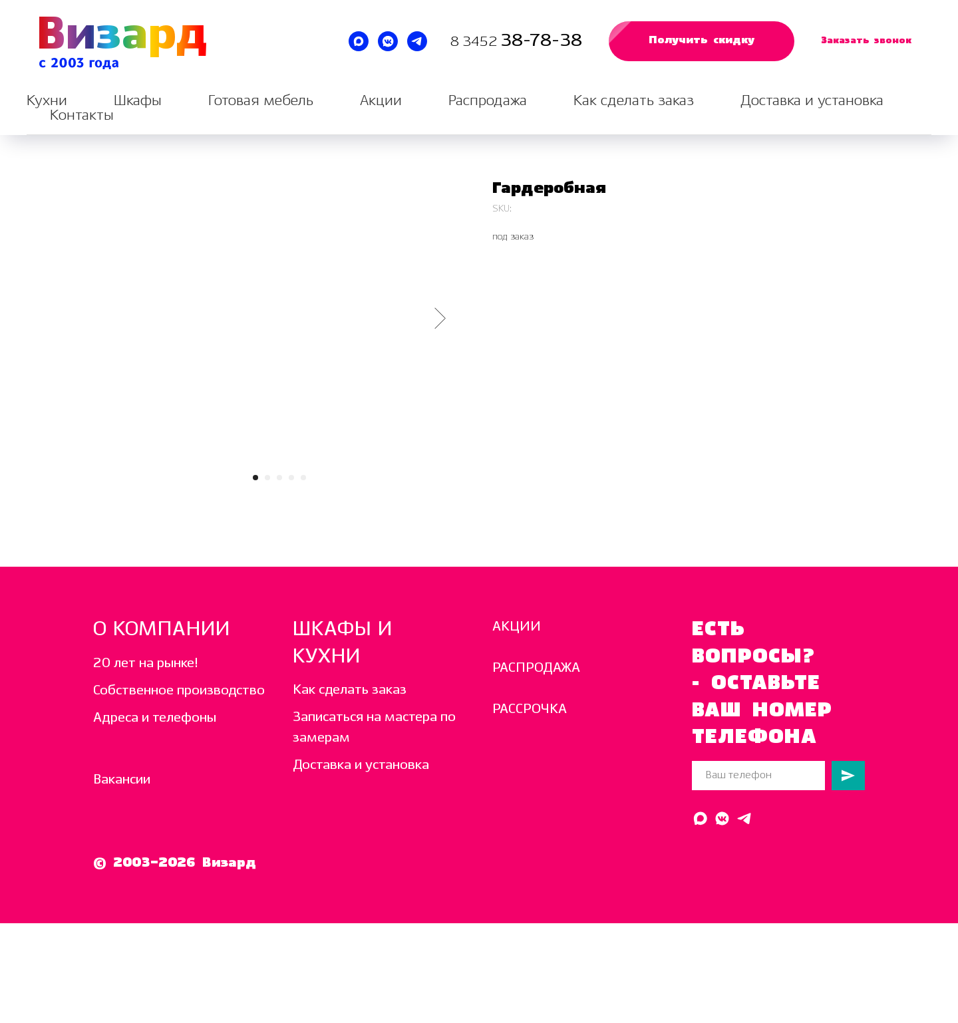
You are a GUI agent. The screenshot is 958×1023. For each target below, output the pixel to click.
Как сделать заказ (633, 101)
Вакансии (121, 780)
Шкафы (138, 101)
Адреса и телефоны (154, 718)
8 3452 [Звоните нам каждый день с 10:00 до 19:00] (475, 42)
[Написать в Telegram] (417, 41)
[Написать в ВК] (388, 41)
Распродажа (487, 101)
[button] (701, 41)
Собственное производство (179, 690)
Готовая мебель (260, 101)
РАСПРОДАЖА (536, 668)
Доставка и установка (811, 101)
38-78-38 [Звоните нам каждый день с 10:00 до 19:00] (541, 41)
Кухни (47, 101)
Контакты (82, 115)
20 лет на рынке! (145, 663)
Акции (381, 101)
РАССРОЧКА (529, 709)
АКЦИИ (516, 627)
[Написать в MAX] (359, 41)
